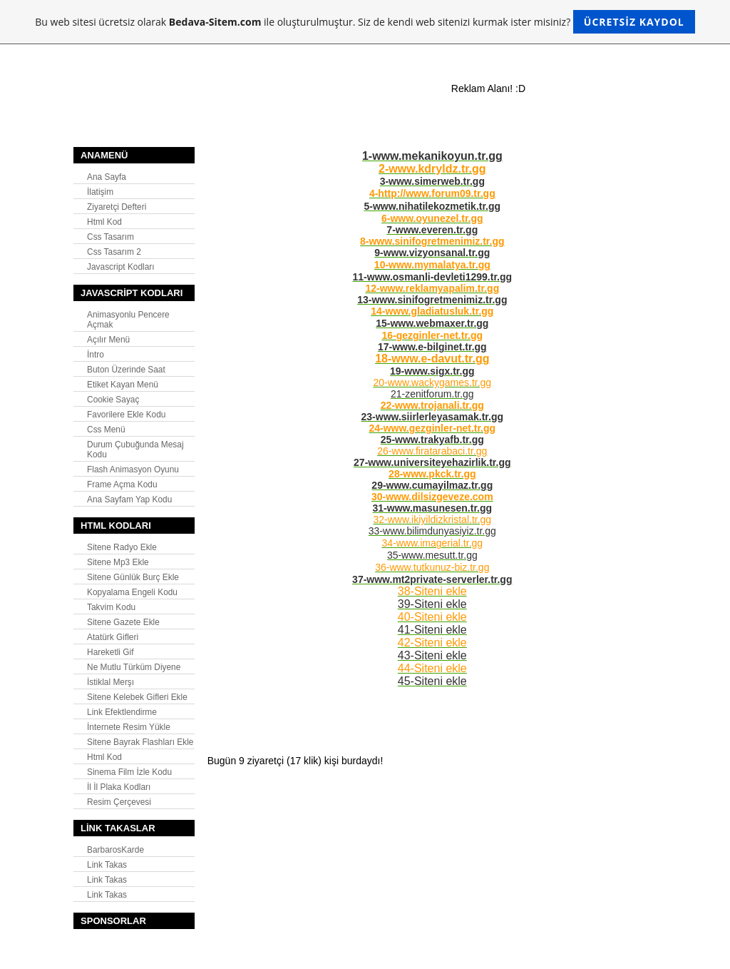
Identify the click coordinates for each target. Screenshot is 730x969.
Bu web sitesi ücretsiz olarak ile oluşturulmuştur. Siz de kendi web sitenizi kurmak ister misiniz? (364, 22)
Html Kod (104, 222)
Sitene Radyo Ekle (122, 547)
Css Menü (106, 430)
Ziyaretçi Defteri (116, 207)
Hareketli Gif (110, 652)
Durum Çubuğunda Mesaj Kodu (135, 450)
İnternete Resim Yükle (128, 727)
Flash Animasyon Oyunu (133, 470)
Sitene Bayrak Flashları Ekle (140, 742)
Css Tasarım (110, 237)
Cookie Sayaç (113, 400)
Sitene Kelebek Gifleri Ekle (137, 697)
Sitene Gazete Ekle (123, 622)
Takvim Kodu (111, 607)
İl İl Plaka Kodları (118, 787)
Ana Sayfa (106, 177)
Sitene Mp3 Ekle (118, 562)
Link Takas (107, 865)
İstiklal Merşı (110, 682)
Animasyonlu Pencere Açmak (128, 320)
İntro (95, 355)
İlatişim (100, 192)
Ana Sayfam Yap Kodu (129, 499)
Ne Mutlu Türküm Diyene (133, 667)
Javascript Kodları (121, 267)
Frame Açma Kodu (122, 484)
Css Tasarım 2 (114, 252)
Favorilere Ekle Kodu (126, 415)
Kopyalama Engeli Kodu (132, 592)
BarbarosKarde (115, 850)
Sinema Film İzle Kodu (129, 772)
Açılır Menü (108, 340)
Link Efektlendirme (122, 712)
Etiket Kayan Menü (122, 385)
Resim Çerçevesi (119, 802)
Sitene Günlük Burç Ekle (133, 577)
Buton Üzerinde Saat (126, 370)
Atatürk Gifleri (112, 637)
